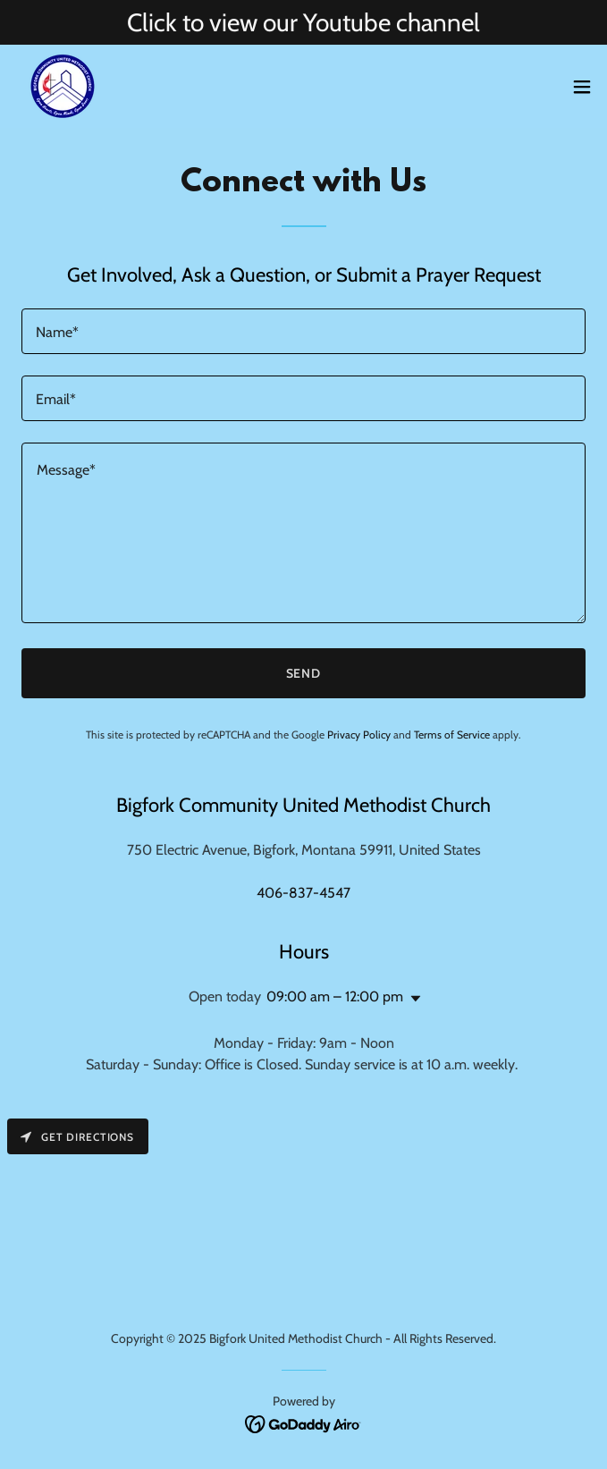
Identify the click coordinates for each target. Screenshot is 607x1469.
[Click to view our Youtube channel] (303, 22)
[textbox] (303, 331)
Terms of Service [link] (452, 734)
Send (304, 673)
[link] (62, 86)
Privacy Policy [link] (359, 734)
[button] (582, 87)
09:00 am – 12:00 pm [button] (334, 996)
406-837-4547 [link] (303, 892)
